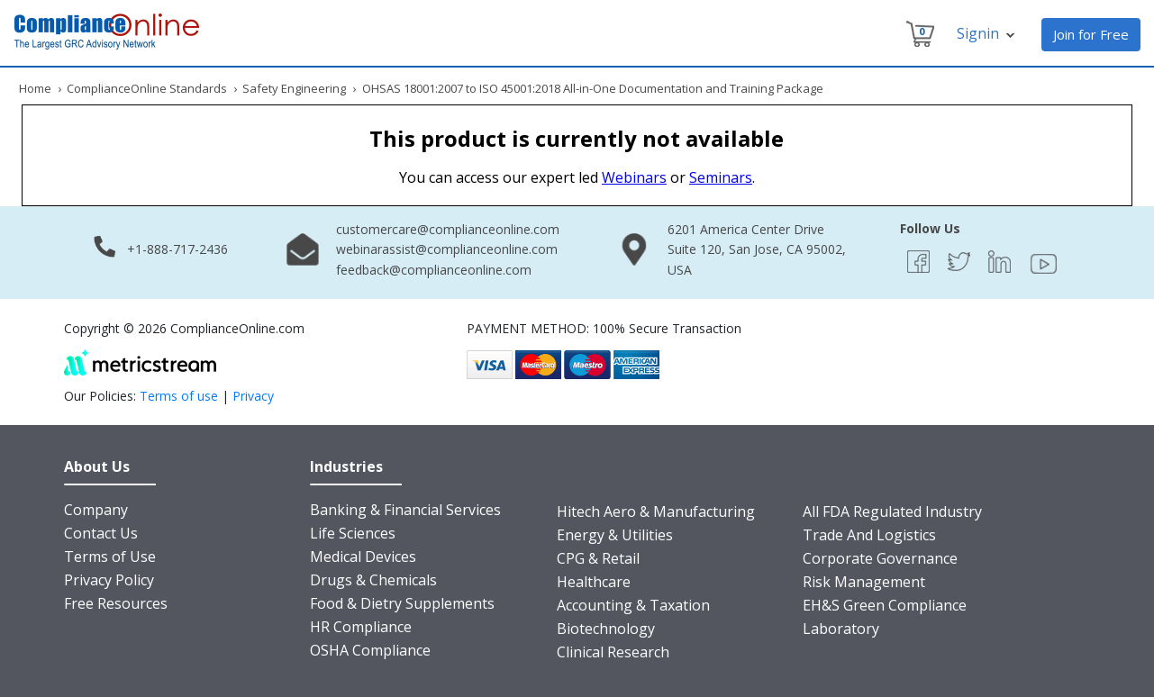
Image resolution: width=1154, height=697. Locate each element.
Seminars (720, 177)
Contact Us (101, 533)
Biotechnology (606, 628)
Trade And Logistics (869, 535)
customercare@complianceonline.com (447, 229)
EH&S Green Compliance (885, 605)
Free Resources (116, 603)
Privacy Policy (109, 580)
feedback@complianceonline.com (434, 269)
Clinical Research (613, 652)
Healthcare (594, 582)
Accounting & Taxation (633, 605)
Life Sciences (352, 533)
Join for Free (1091, 34)
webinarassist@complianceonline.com (447, 249)
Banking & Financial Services (405, 510)
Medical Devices (363, 556)
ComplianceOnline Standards (147, 88)
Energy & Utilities (615, 535)
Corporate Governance (880, 558)
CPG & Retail (598, 558)
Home (35, 88)
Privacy (253, 395)
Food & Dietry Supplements (402, 603)
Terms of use (179, 395)
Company (96, 510)
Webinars (634, 177)
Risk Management (864, 582)
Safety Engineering (294, 88)
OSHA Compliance (370, 650)
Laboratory (841, 628)
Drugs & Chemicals (373, 580)
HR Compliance (361, 627)
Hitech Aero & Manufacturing (656, 511)
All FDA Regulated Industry (892, 511)
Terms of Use (110, 556)
